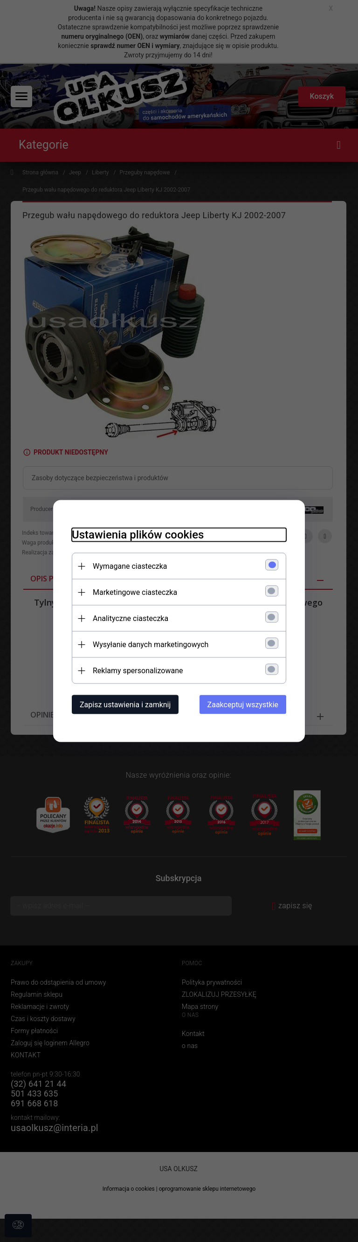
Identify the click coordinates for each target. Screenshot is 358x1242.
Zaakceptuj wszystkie (242, 704)
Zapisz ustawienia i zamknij (125, 704)
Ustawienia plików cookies (138, 534)
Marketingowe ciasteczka (135, 592)
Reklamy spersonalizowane (138, 670)
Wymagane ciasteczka (130, 566)
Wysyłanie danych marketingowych (150, 644)
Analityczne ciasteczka (130, 618)
